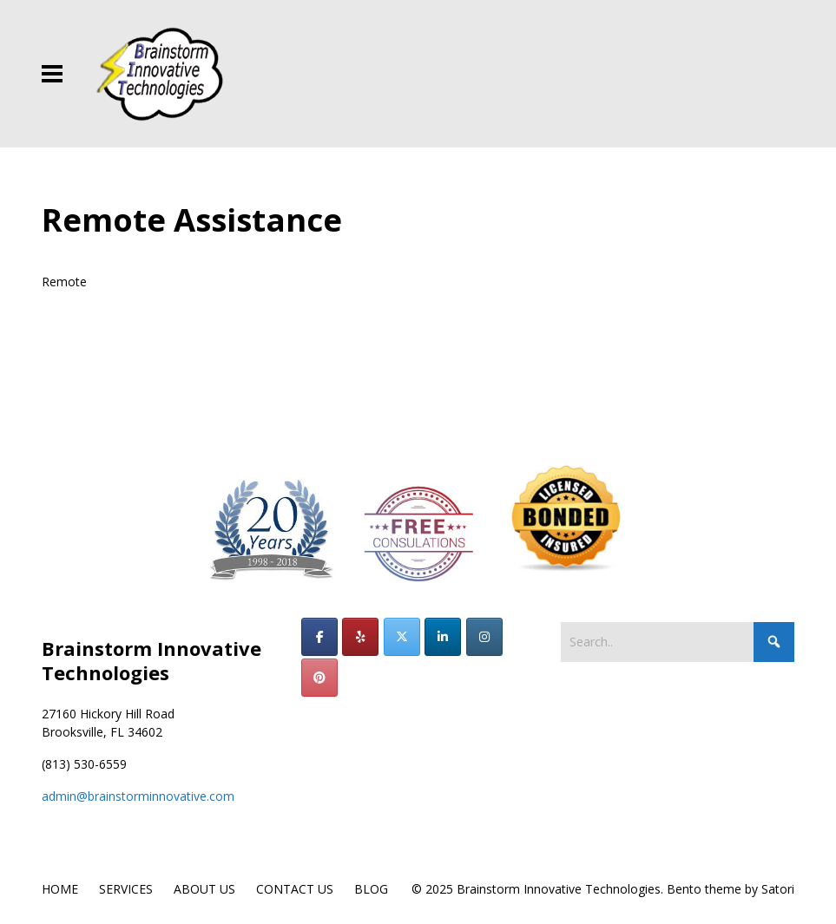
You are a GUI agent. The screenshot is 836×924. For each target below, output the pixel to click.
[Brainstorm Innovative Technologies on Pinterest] (319, 678)
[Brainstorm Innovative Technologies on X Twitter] (402, 637)
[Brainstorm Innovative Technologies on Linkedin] (443, 637)
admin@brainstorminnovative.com (138, 796)
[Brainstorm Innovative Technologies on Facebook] (319, 637)
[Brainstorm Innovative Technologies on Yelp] (360, 637)
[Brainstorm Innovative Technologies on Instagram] (484, 637)
